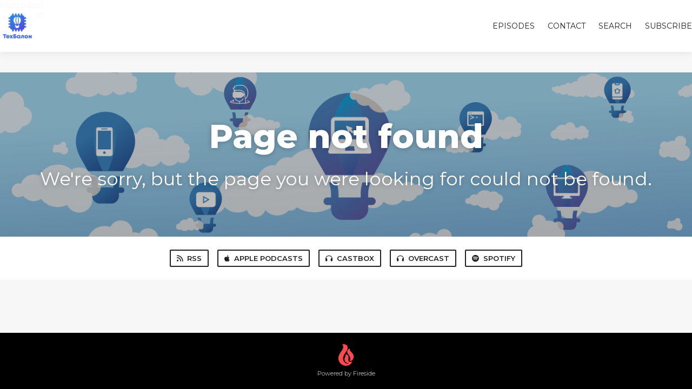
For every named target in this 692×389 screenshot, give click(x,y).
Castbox (349, 258)
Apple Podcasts (263, 258)
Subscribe (668, 26)
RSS (189, 258)
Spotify (493, 258)
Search (615, 26)
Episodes (514, 26)
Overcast (423, 258)
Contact (566, 26)
